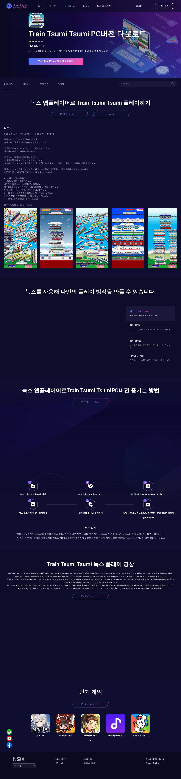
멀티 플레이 (135, 325)
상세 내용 (8, 84)
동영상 (61, 84)
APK (111, 113)
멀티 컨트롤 (135, 340)
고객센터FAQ (68, 6)
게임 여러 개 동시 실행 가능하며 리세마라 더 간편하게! (150, 330)
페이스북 (88, 759)
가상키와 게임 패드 (139, 311)
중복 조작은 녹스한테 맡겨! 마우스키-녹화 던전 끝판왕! (150, 361)
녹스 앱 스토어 (104, 6)
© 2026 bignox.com (155, 759)
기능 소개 (26, 84)
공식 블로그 (61, 759)
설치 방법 (44, 84)
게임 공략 (51, 6)
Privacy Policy (152, 763)
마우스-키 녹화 (137, 356)
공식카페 (86, 6)
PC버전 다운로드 (69, 113)
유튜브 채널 (89, 763)
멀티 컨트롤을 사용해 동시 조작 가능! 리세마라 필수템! (150, 346)
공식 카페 (60, 763)
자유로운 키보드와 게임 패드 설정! (143, 315)
